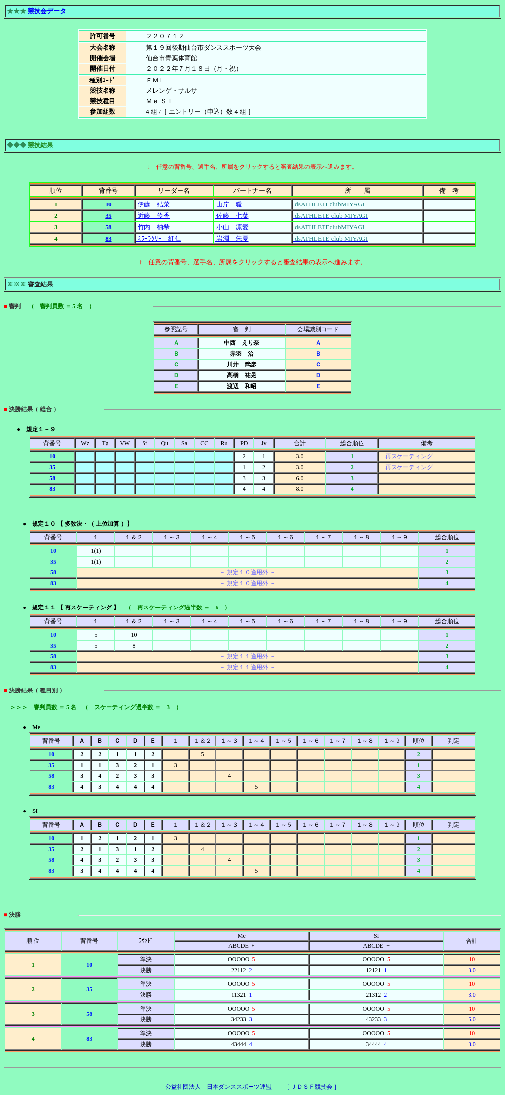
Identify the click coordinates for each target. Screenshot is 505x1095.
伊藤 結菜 (153, 204)
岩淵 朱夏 (231, 238)
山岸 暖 (228, 204)
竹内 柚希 (153, 227)
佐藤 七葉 (231, 215)
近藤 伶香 (153, 215)
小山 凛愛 (231, 227)
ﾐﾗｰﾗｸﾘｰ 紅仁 (158, 238)
